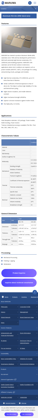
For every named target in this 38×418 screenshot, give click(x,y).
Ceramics (24, 297)
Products (14, 297)
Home (5, 297)
